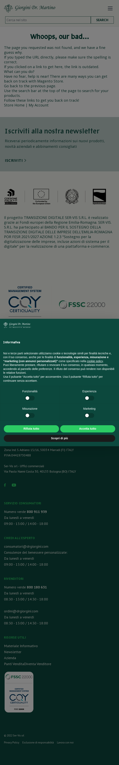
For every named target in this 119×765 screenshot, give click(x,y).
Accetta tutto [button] (87, 428)
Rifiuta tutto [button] (31, 428)
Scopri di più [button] (59, 438)
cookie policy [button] (95, 361)
